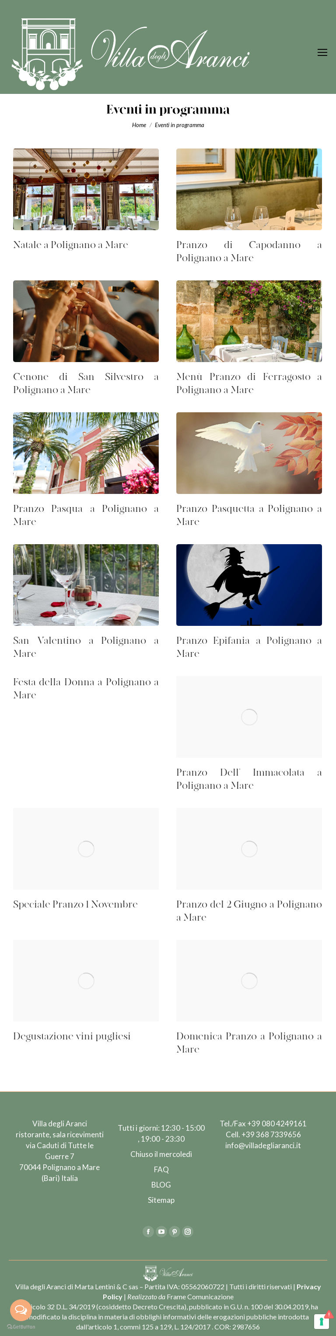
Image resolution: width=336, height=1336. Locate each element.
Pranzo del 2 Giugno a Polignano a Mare (249, 911)
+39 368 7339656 (271, 1134)
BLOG (161, 1184)
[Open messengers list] (21, 1310)
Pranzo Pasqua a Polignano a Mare (86, 516)
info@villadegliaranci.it (263, 1145)
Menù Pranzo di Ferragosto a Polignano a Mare (249, 384)
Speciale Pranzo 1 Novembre (75, 904)
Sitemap (161, 1200)
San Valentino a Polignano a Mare (86, 647)
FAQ (161, 1169)
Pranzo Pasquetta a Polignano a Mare (249, 516)
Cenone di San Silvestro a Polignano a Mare (86, 384)
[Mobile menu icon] (322, 52)
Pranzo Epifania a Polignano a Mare (249, 647)
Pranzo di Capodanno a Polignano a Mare (249, 252)
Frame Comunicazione (200, 1296)
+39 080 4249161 (277, 1123)
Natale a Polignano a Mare (70, 245)
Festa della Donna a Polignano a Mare (86, 689)
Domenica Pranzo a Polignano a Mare (249, 1043)
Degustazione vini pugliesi (72, 1036)
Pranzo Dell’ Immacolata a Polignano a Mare (249, 779)
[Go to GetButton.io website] (21, 1327)
